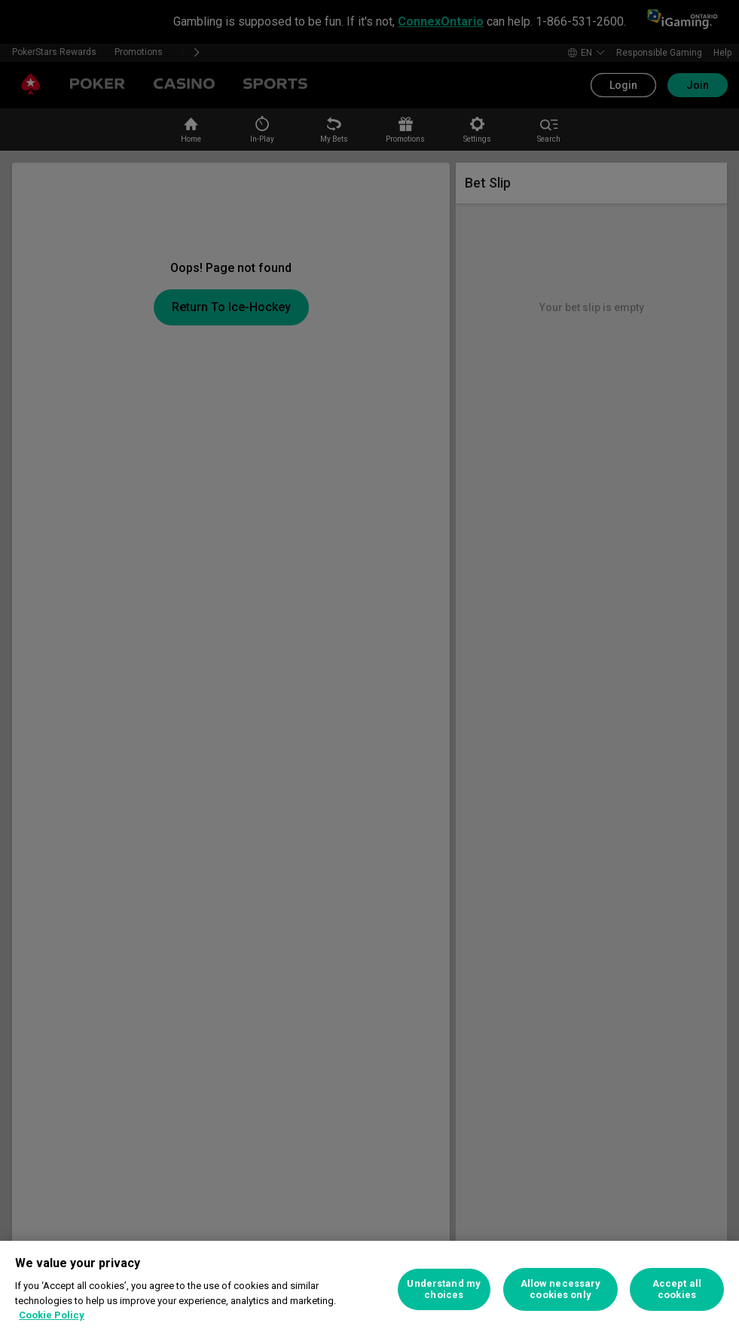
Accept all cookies (676, 1289)
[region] (369, 1289)
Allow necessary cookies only (561, 1289)
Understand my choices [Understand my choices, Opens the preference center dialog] (444, 1289)
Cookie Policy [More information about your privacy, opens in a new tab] (51, 1315)
